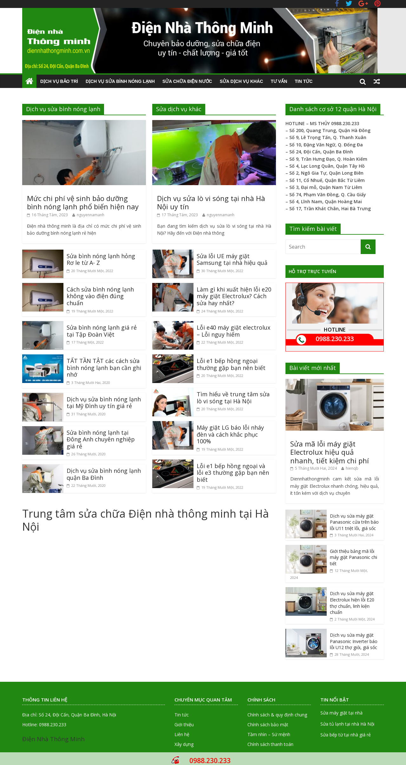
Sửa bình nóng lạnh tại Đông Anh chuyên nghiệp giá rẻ (101, 439)
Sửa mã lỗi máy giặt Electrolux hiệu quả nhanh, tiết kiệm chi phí (329, 452)
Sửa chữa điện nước (187, 81)
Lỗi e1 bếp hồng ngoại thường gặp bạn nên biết (231, 364)
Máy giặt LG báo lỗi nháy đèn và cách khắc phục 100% (230, 434)
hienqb (352, 468)
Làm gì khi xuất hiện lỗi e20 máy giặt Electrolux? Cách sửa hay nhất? (234, 296)
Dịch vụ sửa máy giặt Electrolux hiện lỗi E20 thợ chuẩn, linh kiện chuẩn (352, 602)
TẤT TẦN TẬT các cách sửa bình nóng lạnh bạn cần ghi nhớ (104, 367)
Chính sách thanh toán (270, 744)
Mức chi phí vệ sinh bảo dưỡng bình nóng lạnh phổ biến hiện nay (83, 202)
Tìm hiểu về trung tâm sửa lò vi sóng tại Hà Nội (233, 397)
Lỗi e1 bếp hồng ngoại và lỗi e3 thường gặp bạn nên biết (233, 472)
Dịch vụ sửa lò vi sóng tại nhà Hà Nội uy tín (211, 202)
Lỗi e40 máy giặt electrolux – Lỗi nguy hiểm (233, 331)
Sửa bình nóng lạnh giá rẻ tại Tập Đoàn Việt (102, 331)
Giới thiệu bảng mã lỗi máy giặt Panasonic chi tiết (353, 557)
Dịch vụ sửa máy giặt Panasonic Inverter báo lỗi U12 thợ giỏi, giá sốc (353, 641)
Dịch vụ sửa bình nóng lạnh (120, 81)
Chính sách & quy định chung (277, 715)
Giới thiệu (184, 724)
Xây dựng (183, 744)
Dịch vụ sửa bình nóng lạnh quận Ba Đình (104, 474)
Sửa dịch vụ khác (241, 81)
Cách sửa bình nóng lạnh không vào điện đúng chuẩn (100, 296)
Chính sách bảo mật (267, 724)
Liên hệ (181, 734)
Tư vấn (279, 81)
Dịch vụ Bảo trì (59, 81)
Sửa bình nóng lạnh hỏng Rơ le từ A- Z (101, 259)
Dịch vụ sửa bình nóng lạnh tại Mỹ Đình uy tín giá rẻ (104, 402)
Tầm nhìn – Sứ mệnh (268, 734)
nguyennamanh (90, 215)
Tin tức (303, 81)
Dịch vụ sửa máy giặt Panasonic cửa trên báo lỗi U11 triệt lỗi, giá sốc (354, 522)
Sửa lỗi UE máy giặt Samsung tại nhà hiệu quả (232, 259)
